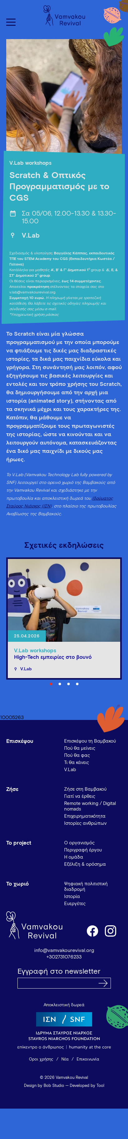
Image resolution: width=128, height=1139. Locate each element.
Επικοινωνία (88, 1059)
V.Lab (31, 236)
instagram (111, 930)
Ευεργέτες (75, 903)
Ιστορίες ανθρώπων (85, 823)
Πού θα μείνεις (79, 748)
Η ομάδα (73, 857)
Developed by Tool (87, 1086)
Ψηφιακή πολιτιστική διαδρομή (86, 887)
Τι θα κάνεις (76, 762)
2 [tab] (60, 684)
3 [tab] (68, 684)
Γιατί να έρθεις (79, 796)
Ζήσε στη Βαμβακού (85, 789)
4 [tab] (77, 684)
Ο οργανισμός (79, 843)
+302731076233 (64, 956)
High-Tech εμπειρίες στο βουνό (53, 657)
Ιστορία (72, 896)
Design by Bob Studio (44, 1086)
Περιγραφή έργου (83, 850)
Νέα (65, 1059)
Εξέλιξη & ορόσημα (85, 864)
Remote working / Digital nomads (90, 806)
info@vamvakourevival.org (64, 950)
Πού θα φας (77, 755)
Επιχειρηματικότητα (85, 816)
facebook (92, 930)
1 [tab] (51, 684)
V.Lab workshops (30, 163)
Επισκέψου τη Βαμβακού (90, 741)
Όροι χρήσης (41, 1059)
